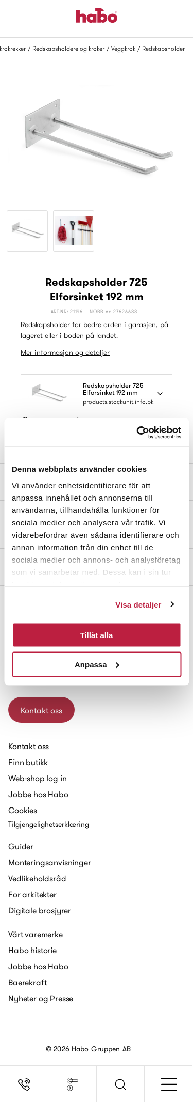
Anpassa (97, 664)
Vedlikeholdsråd (37, 878)
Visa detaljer (138, 604)
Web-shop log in (37, 778)
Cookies (22, 810)
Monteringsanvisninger (49, 862)
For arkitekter (32, 894)
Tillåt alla (96, 635)
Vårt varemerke (35, 934)
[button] (121, 1084)
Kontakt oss (41, 710)
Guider (20, 846)
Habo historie (32, 950)
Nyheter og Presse (40, 998)
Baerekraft (27, 982)
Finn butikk (28, 762)
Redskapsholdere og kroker (68, 48)
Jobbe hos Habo (38, 794)
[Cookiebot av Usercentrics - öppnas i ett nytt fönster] (137, 432)
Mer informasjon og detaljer (65, 352)
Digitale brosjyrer (39, 910)
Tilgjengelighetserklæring (48, 824)
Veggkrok (123, 48)
